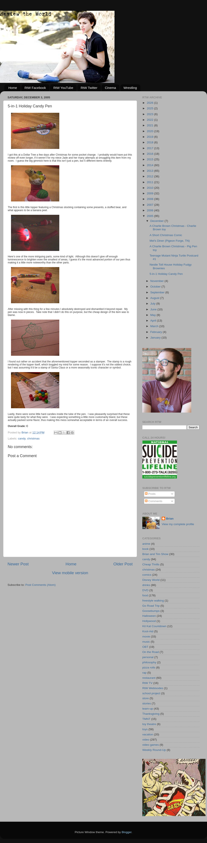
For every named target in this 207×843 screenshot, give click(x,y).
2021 (150, 125)
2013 (150, 170)
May (153, 315)
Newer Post (18, 564)
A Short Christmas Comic (166, 235)
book (145, 549)
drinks (146, 585)
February (156, 332)
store (145, 698)
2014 (150, 165)
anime (146, 543)
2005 (150, 216)
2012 (150, 176)
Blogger (127, 832)
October (156, 286)
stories (146, 703)
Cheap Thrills (150, 564)
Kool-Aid (147, 631)
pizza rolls (148, 667)
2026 (150, 102)
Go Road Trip (151, 605)
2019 (150, 136)
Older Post (123, 564)
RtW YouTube (63, 88)
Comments (153, 501)
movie (146, 636)
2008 (150, 199)
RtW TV (147, 683)
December (157, 221)
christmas (33, 438)
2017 (150, 148)
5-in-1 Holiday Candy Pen (166, 273)
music (146, 641)
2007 (150, 204)
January (156, 337)
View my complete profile (178, 524)
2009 (150, 193)
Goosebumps (151, 611)
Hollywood (149, 621)
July (153, 303)
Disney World (151, 580)
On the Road (150, 652)
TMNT (146, 719)
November (157, 281)
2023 (150, 114)
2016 (150, 153)
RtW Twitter (89, 88)
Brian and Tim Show (155, 554)
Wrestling (130, 88)
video (145, 739)
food (145, 595)
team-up (147, 708)
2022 (150, 119)
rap (144, 672)
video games (150, 744)
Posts (150, 493)
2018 (150, 142)
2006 (150, 210)
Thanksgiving (151, 713)
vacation (147, 734)
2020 (150, 131)
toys (145, 729)
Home (12, 88)
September (157, 292)
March (154, 326)
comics (146, 574)
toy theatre (149, 724)
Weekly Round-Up (154, 750)
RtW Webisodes (152, 688)
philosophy (149, 662)
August (155, 298)
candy (21, 438)
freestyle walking (153, 600)
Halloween (149, 615)
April (153, 320)
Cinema (110, 88)
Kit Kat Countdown (154, 626)
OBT (145, 646)
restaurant (148, 677)
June (153, 309)
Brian (170, 518)
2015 (150, 159)
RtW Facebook (35, 88)
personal (148, 657)
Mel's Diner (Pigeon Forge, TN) (170, 240)
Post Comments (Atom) (40, 584)
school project (151, 693)
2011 (150, 182)
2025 (150, 108)
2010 (150, 187)
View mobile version (70, 573)
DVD (145, 590)
